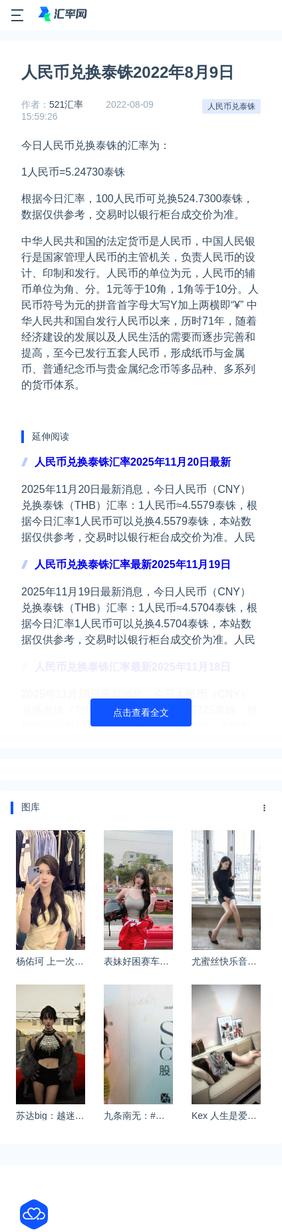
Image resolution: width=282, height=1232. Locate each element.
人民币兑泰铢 (231, 106)
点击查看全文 (141, 712)
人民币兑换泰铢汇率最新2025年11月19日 (133, 564)
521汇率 (66, 104)
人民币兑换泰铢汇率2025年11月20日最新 (133, 462)
